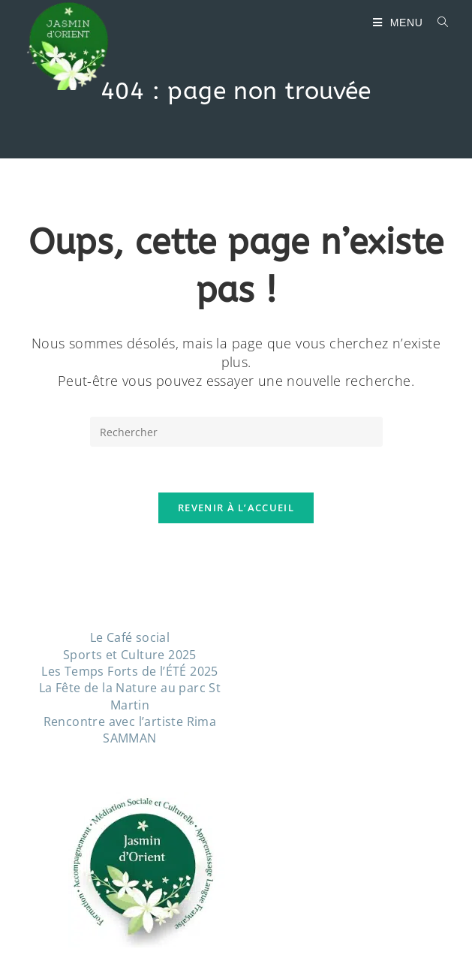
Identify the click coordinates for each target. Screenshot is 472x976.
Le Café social (130, 637)
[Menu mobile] (399, 23)
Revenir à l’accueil (236, 507)
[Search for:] (437, 23)
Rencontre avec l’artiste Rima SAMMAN (130, 729)
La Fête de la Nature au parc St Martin (130, 695)
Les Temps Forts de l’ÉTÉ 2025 (129, 671)
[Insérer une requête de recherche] (236, 432)
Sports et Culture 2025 (130, 654)
